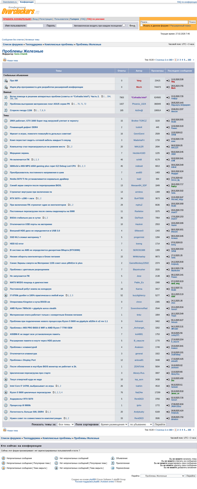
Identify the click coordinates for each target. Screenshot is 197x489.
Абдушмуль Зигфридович (180, 105)
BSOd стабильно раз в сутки (25, 218)
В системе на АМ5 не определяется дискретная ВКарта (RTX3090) (45, 250)
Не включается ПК (19, 159)
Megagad (174, 173)
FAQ (83, 19)
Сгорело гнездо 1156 (21, 110)
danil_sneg (175, 283)
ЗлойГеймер (175, 355)
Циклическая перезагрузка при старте (30, 373)
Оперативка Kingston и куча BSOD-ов (30, 302)
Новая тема (12, 61)
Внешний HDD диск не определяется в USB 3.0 (35, 231)
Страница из (163, 60)
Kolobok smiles (107, 482)
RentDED (139, 399)
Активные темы (32, 40)
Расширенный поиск (180, 25)
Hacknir (139, 224)
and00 (139, 172)
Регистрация (45, 19)
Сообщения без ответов (13, 40)
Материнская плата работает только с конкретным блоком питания (46, 315)
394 (108, 96)
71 (82, 104)
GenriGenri (139, 133)
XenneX (174, 309)
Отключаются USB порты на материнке (31, 224)
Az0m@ (139, 110)
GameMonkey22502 (139, 263)
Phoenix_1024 (139, 104)
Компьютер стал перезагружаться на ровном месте (37, 146)
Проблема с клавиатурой (23, 347)
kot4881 (139, 334)
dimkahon (174, 419)
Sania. (173, 193)
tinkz (139, 315)
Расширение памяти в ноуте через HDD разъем (35, 340)
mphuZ (139, 205)
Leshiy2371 (175, 335)
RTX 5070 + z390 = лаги (22, 198)
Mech (139, 87)
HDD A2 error (16, 243)
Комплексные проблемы (59, 44)
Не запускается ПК (20, 276)
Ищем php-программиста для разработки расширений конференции (46, 87)
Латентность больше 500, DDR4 (27, 412)
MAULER (139, 146)
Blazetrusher (139, 269)
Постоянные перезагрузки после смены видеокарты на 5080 (42, 211)
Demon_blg (175, 180)
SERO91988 (139, 250)
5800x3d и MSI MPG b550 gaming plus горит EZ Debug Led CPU (43, 166)
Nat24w (139, 392)
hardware (174, 387)
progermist (139, 237)
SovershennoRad (139, 308)
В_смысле (139, 340)
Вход (35, 19)
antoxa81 (139, 360)
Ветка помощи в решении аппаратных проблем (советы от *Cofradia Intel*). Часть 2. (54, 96)
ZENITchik (139, 366)
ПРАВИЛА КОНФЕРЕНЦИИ (17, 19)
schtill (139, 159)
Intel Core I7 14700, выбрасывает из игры (32, 386)
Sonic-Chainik (20, 54)
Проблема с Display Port (23, 360)
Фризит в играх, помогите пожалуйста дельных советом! (40, 133)
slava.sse (174, 111)
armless (139, 192)
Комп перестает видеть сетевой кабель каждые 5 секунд (40, 140)
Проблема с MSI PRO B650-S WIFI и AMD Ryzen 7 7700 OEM (41, 328)
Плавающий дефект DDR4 (24, 127)
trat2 (139, 179)
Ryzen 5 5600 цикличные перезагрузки (30, 392)
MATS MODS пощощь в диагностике (29, 282)
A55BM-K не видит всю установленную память (35, 334)
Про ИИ (14, 80)
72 (85, 104)
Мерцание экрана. (19, 153)
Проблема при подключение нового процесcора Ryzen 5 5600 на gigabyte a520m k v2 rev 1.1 (59, 321)
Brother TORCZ (139, 121)
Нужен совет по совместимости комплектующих (36, 418)
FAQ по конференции (187, 2)
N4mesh (139, 321)
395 (11, 99)
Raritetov (139, 211)
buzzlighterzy (139, 295)
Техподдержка (33, 44)
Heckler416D (139, 153)
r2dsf (173, 296)
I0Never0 (139, 231)
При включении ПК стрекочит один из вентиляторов (38, 205)
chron (139, 302)
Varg (139, 80)
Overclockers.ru (10, 2)
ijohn (139, 405)
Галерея (74, 19)
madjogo (174, 98)
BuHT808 (139, 198)
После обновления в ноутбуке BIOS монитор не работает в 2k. (43, 366)
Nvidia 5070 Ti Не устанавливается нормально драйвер (39, 179)
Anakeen (139, 347)
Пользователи (61, 19)
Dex (172, 380)
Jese (139, 276)
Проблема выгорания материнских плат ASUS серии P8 (40, 104)
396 (16, 99)
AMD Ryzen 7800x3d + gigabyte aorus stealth (33, 308)
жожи (173, 141)
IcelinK (139, 127)
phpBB (92, 479)
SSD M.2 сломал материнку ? (25, 237)
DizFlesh (139, 218)
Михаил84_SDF (139, 185)
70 (79, 104)
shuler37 (174, 212)
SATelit (173, 135)
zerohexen (175, 368)
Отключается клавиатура (23, 353)
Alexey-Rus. (139, 373)
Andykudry (175, 264)
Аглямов (174, 238)
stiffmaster (174, 329)
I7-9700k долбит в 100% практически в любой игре (37, 295)
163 (189, 60)
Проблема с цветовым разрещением (29, 269)
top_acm (139, 379)
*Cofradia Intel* (139, 97)
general (139, 353)
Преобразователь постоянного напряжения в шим (37, 172)
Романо (174, 128)
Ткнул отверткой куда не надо (26, 379)
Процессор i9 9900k (20, 405)
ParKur (173, 186)
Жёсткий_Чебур (177, 199)
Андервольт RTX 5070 (21, 399)
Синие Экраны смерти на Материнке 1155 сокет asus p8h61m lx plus (46, 263)
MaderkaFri (139, 140)
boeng (139, 243)
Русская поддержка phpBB (87, 482)
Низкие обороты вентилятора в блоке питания (35, 256)
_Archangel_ (139, 328)
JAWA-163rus (176, 406)
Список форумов (13, 44)
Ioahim (139, 386)
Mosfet (173, 122)
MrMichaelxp (139, 256)
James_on (175, 393)
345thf (173, 154)
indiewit (139, 166)
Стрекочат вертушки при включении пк (31, 192)
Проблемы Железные (88, 44)
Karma (139, 289)
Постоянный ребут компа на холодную (31, 289)
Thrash (173, 316)
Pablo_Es (139, 282)
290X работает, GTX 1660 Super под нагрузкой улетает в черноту (44, 121)
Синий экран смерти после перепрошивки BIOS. (35, 185)
